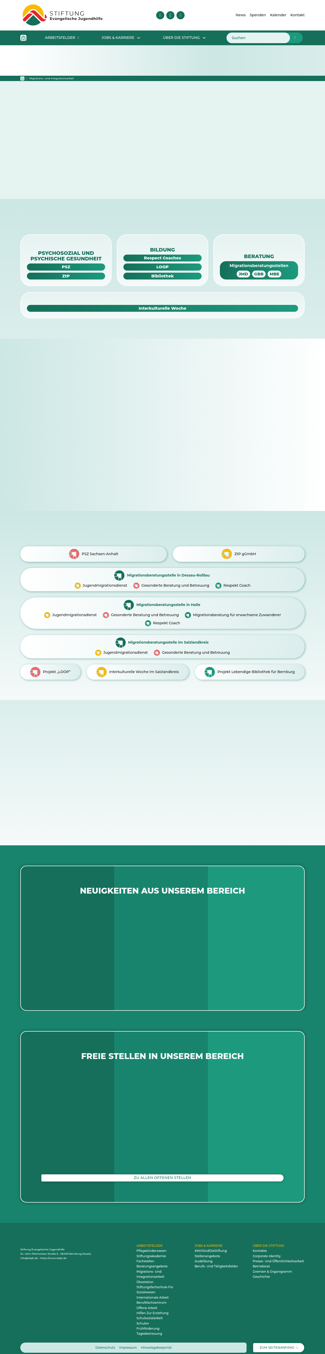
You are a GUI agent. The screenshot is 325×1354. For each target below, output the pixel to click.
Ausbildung (203, 1256)
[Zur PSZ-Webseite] (66, 266)
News (241, 15)
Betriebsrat (261, 1262)
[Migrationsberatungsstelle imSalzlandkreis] (162, 643)
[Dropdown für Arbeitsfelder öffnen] (78, 38)
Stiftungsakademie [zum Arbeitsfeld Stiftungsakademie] (151, 1251)
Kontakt (297, 15)
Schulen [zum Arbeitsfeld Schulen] (143, 1318)
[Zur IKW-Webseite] (162, 308)
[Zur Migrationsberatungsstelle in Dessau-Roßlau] (162, 578)
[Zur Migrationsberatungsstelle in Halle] (162, 610)
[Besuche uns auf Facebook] (160, 15)
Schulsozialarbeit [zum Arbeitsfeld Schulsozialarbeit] (150, 1313)
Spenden (258, 15)
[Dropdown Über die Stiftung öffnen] (204, 38)
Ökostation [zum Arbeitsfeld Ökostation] (145, 1277)
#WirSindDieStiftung (210, 1246)
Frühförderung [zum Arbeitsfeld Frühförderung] (148, 1324)
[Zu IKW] (138, 667)
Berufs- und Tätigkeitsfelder (216, 1262)
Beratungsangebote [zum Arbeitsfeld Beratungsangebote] (152, 1262)
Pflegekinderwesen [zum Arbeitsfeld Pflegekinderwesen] (152, 1246)
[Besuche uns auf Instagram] (170, 15)
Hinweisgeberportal (156, 1343)
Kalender (278, 15)
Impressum (128, 1343)
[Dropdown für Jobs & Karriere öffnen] (138, 38)
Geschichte (261, 1272)
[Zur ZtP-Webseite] (66, 276)
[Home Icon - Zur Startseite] (23, 38)
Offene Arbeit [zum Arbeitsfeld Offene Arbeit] (147, 1303)
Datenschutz (105, 1343)
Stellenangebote (207, 1251)
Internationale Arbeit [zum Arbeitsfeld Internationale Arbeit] (153, 1293)
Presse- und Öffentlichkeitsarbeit (278, 1256)
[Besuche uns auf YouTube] (180, 15)
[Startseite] (22, 78)
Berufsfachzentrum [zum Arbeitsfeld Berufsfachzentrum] (152, 1298)
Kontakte (260, 1246)
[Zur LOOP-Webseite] (162, 266)
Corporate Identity (267, 1251)
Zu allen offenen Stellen (162, 1173)
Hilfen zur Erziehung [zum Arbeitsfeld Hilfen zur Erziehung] (153, 1308)
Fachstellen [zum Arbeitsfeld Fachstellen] (145, 1256)
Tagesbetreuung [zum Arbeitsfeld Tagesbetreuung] (149, 1329)
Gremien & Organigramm (272, 1267)
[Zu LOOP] (50, 667)
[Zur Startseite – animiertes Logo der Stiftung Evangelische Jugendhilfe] (62, 15)
